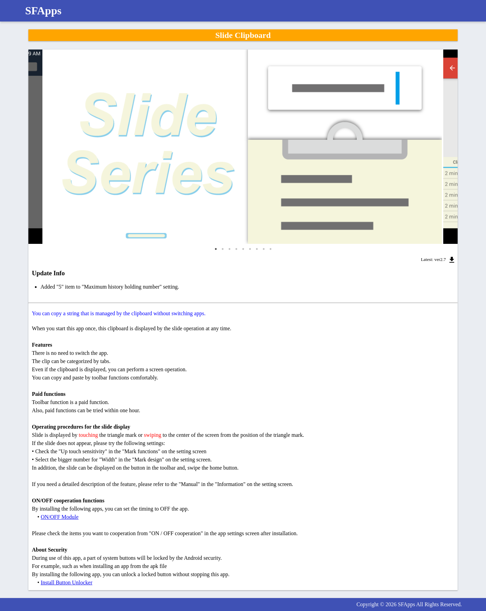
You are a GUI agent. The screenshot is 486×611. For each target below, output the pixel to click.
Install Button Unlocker (66, 582)
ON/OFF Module (60, 517)
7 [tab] (256, 249)
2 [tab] (222, 249)
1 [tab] (215, 249)
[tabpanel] (243, 147)
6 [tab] (250, 249)
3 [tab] (229, 249)
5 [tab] (243, 249)
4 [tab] (236, 249)
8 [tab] (263, 249)
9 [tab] (270, 249)
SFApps (43, 10)
